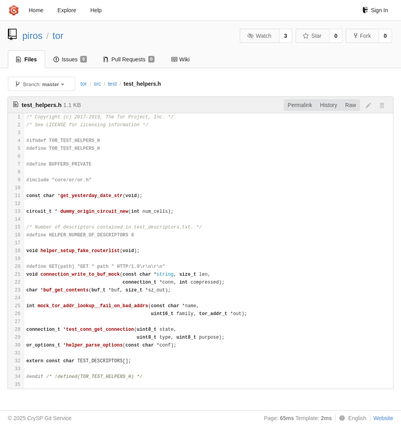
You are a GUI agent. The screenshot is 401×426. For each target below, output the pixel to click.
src (97, 84)
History (328, 105)
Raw (350, 105)
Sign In (375, 10)
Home (36, 10)
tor (58, 35)
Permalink (300, 105)
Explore (66, 10)
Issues (70, 59)
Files (26, 59)
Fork (362, 36)
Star (312, 36)
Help (96, 10)
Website (383, 418)
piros (32, 35)
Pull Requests (129, 59)
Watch (259, 36)
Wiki (180, 59)
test (112, 84)
